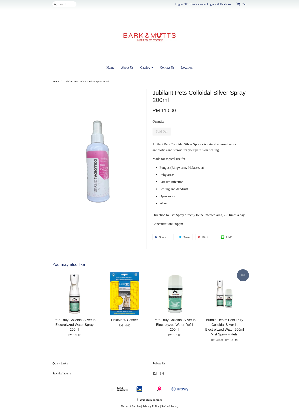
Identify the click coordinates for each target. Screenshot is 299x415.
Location (187, 67)
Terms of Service (130, 406)
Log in (179, 4)
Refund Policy (170, 406)
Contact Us (167, 67)
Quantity (159, 121)
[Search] (64, 4)
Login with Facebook (219, 4)
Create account (198, 4)
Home (110, 67)
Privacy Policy (151, 406)
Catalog (146, 67)
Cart (244, 4)
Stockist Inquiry (61, 373)
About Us (127, 67)
